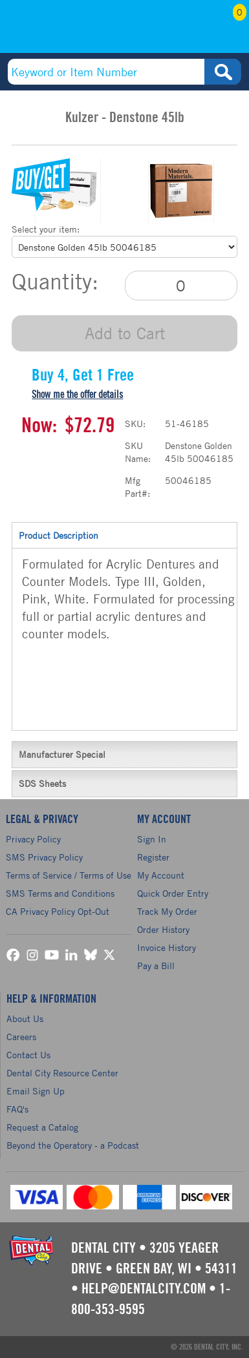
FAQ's (17, 1108)
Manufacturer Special (124, 754)
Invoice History (166, 947)
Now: (39, 425)
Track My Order (167, 911)
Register (153, 856)
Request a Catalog (42, 1127)
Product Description (124, 535)
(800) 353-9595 (57, 30)
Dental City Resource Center (62, 1072)
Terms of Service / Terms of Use (68, 875)
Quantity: (55, 282)
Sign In (151, 838)
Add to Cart (125, 333)
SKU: (135, 423)
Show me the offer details (77, 395)
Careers (21, 1036)
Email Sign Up (35, 1090)
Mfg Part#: (137, 487)
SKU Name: (138, 452)
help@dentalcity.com (143, 1289)
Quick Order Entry (172, 893)
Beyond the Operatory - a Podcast (72, 1145)
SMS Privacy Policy (44, 856)
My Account (193, 30)
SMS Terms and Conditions (60, 893)
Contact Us (28, 1054)
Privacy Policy (33, 838)
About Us (24, 1018)
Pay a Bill (156, 965)
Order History (163, 929)
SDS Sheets (124, 783)
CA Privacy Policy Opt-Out (57, 911)
